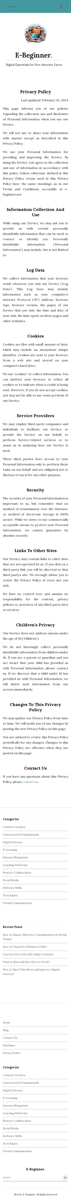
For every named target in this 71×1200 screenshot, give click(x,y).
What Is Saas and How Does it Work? (26, 962)
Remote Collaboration (17, 872)
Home (6, 1022)
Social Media (11, 880)
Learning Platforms (15, 865)
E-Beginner (33, 55)
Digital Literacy (13, 842)
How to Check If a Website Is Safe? (25, 946)
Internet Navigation (15, 857)
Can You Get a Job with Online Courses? (28, 954)
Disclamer (9, 1045)
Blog (6, 1030)
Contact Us (10, 1037)
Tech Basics (10, 895)
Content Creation (14, 827)
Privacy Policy (11, 1053)
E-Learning (10, 849)
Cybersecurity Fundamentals (21, 834)
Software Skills (12, 888)
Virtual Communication (17, 903)
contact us (30, 782)
